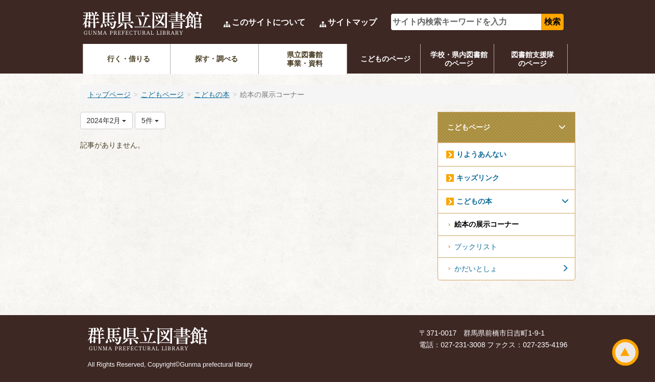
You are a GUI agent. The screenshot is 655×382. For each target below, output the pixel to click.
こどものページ (385, 59)
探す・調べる (216, 59)
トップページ (109, 94)
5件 (150, 120)
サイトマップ (352, 22)
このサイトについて (268, 22)
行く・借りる (128, 59)
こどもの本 (212, 94)
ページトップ (625, 352)
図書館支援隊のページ (532, 59)
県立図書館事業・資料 (305, 59)
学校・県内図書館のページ (459, 59)
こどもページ (162, 94)
